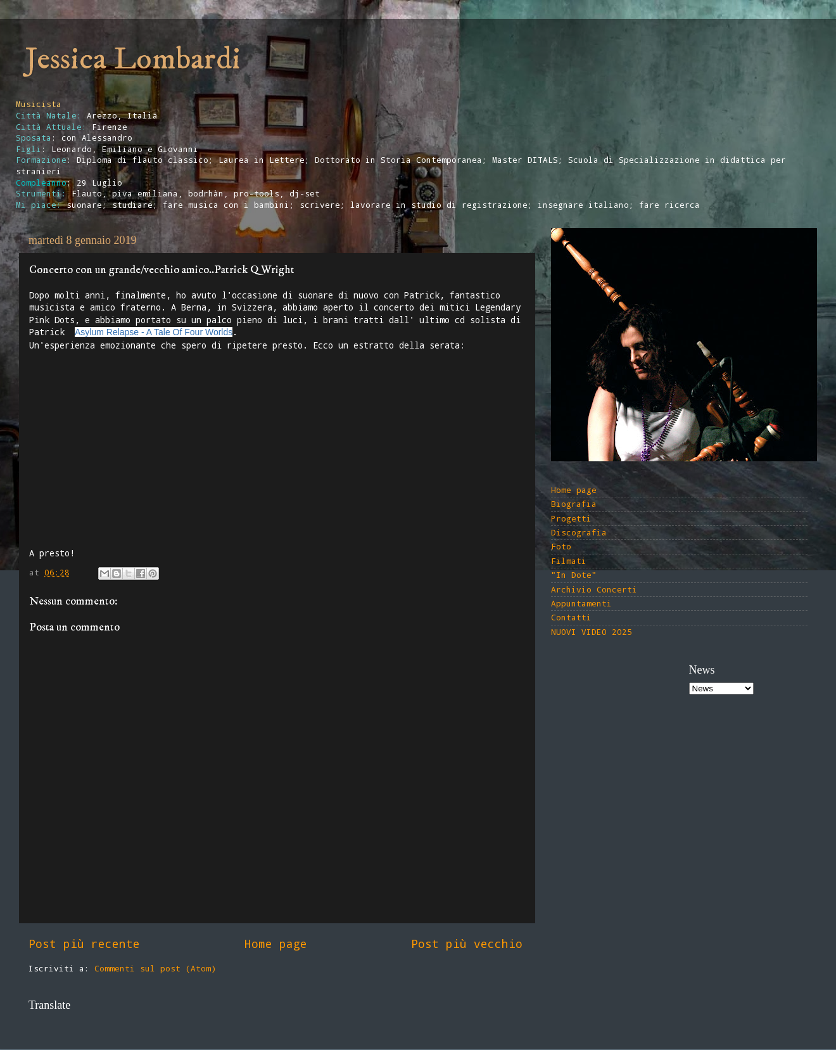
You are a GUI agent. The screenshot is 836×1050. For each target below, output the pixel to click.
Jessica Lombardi (133, 59)
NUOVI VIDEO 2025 (591, 632)
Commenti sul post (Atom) (155, 968)
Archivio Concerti (594, 589)
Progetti (571, 518)
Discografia (579, 532)
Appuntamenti (581, 603)
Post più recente (84, 943)
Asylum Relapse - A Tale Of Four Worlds (153, 332)
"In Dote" (574, 575)
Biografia (574, 504)
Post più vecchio (466, 943)
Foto (561, 546)
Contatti (571, 617)
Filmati (568, 561)
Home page (275, 943)
